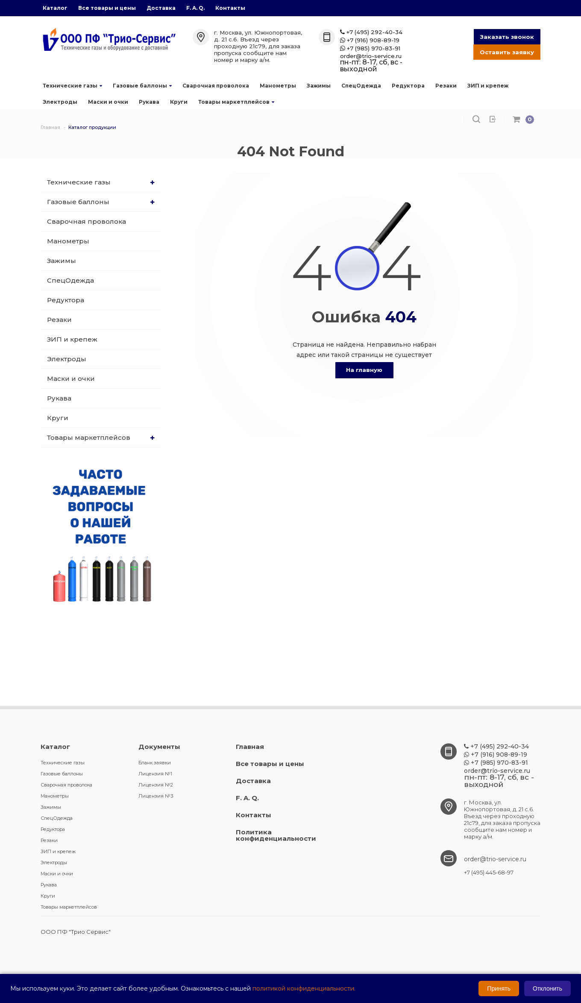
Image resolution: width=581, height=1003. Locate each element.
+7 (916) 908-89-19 (369, 40)
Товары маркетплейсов (236, 102)
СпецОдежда (361, 85)
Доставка (161, 8)
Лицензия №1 (155, 774)
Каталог (55, 8)
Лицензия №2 (155, 785)
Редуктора (408, 85)
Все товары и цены (107, 8)
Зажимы (319, 85)
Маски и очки (108, 102)
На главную (364, 369)
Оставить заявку (507, 52)
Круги (179, 102)
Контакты (230, 8)
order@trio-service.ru (371, 56)
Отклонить (547, 988)
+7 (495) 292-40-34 (371, 32)
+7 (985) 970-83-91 (370, 48)
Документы (159, 747)
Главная (250, 747)
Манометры (278, 85)
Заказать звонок (507, 36)
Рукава (149, 102)
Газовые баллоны (142, 85)
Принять (499, 988)
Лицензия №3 (155, 796)
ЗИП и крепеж (487, 85)
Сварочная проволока (215, 85)
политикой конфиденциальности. (303, 988)
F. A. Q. (195, 8)
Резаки (446, 85)
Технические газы (72, 85)
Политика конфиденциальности (276, 835)
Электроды (60, 102)
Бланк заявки (154, 763)
